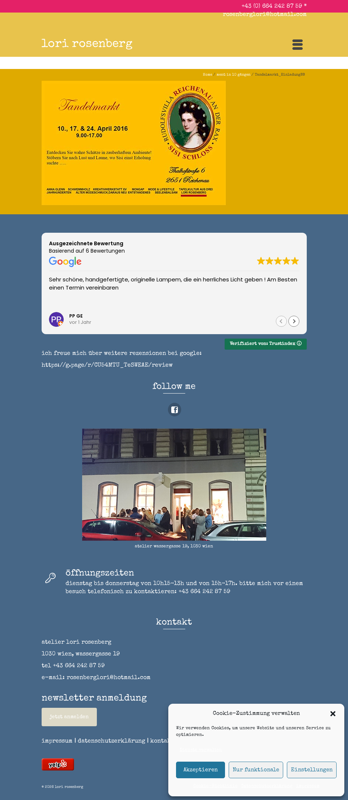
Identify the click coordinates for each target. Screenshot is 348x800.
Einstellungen (312, 770)
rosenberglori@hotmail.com (265, 15)
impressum (308, 786)
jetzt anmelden (69, 717)
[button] (333, 713)
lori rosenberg (87, 44)
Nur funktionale (256, 770)
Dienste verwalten (201, 750)
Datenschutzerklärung (266, 786)
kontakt (164, 741)
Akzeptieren (200, 770)
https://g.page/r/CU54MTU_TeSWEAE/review (107, 365)
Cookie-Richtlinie (215, 786)
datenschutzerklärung (111, 741)
